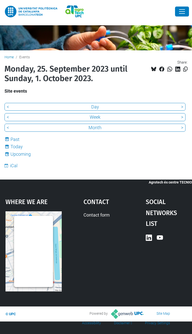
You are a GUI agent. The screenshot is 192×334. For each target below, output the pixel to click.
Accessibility (91, 323)
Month (95, 127)
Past (15, 139)
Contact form (97, 215)
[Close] (182, 12)
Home (9, 57)
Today (16, 146)
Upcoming (20, 154)
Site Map (163, 313)
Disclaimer (122, 323)
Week (95, 117)
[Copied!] (185, 69)
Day (95, 106)
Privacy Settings (157, 323)
